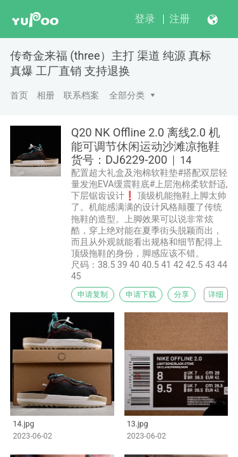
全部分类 (127, 95)
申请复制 (92, 294)
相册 (46, 95)
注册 (179, 19)
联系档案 (81, 95)
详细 (215, 294)
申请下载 (141, 294)
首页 (19, 95)
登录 (145, 19)
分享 (181, 294)
